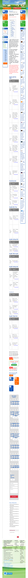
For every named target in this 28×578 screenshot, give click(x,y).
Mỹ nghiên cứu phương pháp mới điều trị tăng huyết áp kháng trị (23, 56)
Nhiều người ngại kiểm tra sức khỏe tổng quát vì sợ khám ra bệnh (23, 156)
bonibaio (5, 567)
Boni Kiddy (6, 55)
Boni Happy (6, 50)
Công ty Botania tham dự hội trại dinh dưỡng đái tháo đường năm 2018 (23, 177)
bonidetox (5, 565)
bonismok (8, 567)
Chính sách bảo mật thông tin (22, 561)
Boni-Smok (6, 52)
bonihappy (8, 565)
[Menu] (27, 8)
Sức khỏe (23, 28)
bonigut (12, 565)
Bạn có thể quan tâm (13, 502)
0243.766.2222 (7, 8)
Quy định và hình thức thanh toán (22, 545)
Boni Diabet (6, 59)
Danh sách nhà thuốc (16, 547)
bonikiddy (11, 567)
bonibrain (8, 564)
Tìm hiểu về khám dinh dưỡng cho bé (23, 97)
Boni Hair (5, 61)
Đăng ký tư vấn (17, 8)
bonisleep (8, 566)
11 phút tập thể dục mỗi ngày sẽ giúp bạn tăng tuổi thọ (23, 89)
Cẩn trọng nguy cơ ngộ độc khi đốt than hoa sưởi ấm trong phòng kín (23, 135)
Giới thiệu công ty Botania (17, 543)
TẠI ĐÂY (11, 359)
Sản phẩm (17, 545)
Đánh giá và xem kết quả (5, 63)
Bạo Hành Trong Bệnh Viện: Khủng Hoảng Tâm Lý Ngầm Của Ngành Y (23, 166)
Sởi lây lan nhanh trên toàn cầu (22, 72)
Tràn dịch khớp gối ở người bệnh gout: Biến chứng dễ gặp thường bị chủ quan (23, 35)
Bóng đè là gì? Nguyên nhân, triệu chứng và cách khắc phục (23, 145)
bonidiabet (5, 564)
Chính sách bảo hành (21, 553)
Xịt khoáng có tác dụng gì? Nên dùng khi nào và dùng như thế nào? (22, 106)
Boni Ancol (6, 57)
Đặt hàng (14, 496)
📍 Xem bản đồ (15, 91)
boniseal (11, 566)
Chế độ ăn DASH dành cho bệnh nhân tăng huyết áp (23, 80)
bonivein (5, 566)
